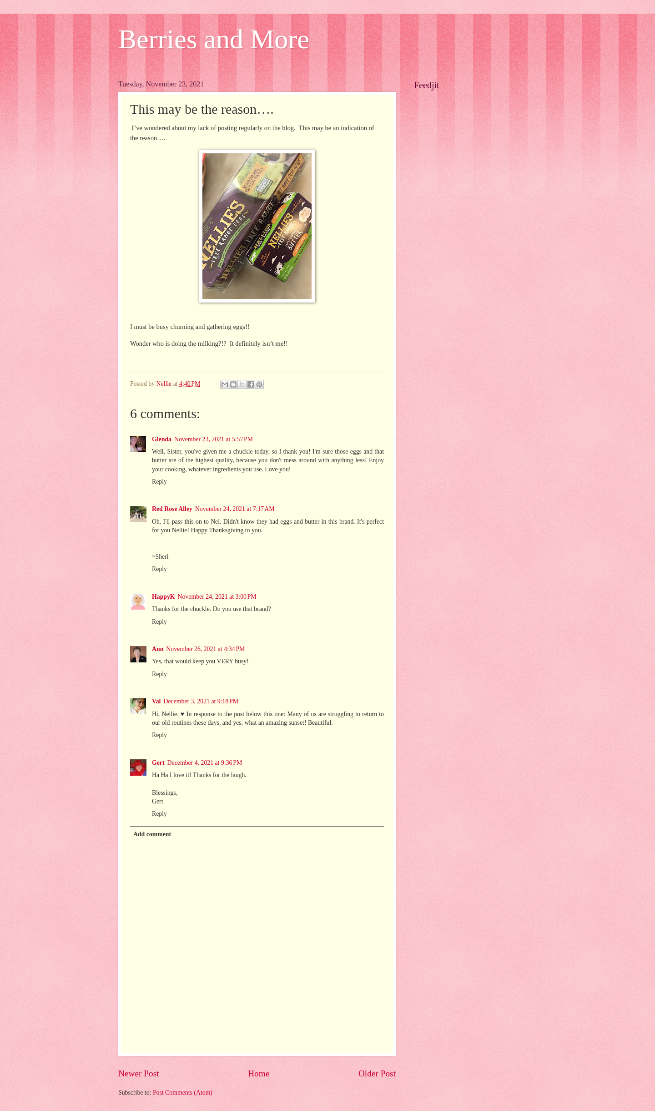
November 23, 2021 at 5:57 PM (213, 439)
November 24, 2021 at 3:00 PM (217, 596)
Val (156, 701)
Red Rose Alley (172, 508)
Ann (157, 649)
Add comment (152, 834)
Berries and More (213, 39)
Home (258, 1073)
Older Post (377, 1073)
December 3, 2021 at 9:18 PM (200, 701)
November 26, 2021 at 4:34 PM (205, 649)
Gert (158, 762)
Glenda (161, 439)
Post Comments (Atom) (182, 1092)
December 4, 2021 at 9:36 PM (204, 762)
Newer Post (138, 1073)
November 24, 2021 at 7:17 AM (235, 508)
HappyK (163, 596)
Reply (159, 481)
